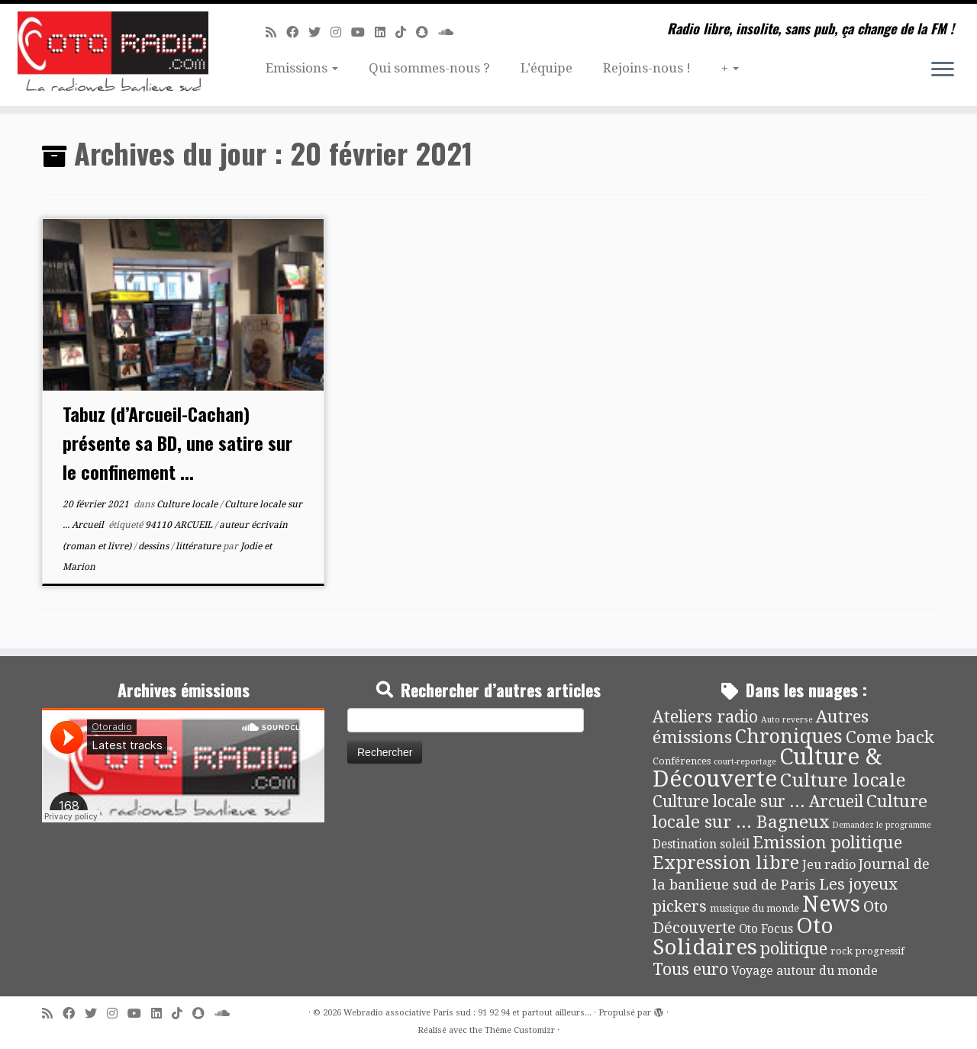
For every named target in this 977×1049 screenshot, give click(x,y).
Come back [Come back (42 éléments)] (890, 737)
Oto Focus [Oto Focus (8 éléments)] (766, 929)
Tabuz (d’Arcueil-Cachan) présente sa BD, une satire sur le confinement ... (177, 442)
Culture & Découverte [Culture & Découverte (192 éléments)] (767, 767)
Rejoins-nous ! (647, 68)
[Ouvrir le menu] (942, 70)
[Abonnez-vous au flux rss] (276, 32)
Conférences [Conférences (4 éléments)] (682, 761)
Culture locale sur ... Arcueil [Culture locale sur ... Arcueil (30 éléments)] (758, 801)
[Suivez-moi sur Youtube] (363, 32)
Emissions (302, 68)
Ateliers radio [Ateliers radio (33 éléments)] (705, 716)
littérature (199, 546)
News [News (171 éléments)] (831, 904)
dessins (154, 546)
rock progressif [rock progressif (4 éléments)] (867, 951)
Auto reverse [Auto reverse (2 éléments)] (787, 720)
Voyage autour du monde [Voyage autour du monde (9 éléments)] (804, 971)
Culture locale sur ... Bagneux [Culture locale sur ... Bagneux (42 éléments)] (790, 811)
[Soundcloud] (450, 32)
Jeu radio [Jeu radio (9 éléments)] (829, 865)
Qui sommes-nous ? (429, 68)
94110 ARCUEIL (179, 525)
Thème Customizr (520, 1030)
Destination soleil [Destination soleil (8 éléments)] (701, 844)
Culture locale (188, 504)
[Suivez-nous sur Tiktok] (405, 32)
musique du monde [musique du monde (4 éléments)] (754, 908)
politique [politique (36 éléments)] (793, 948)
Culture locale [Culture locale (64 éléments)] (843, 780)
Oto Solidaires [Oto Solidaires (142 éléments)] (743, 936)
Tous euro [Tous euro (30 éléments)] (690, 969)
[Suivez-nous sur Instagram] (341, 32)
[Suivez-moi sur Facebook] (297, 32)
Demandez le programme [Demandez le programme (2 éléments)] (881, 825)
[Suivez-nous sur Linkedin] (385, 32)
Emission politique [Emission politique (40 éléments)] (827, 842)
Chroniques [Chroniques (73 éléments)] (789, 737)
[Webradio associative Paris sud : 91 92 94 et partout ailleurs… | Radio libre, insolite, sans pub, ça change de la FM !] (112, 54)
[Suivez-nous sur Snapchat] (427, 32)
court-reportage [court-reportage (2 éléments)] (745, 762)
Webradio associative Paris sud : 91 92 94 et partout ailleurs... (467, 1013)
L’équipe (546, 68)
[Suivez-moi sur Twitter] (319, 32)
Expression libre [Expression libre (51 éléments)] (726, 863)
